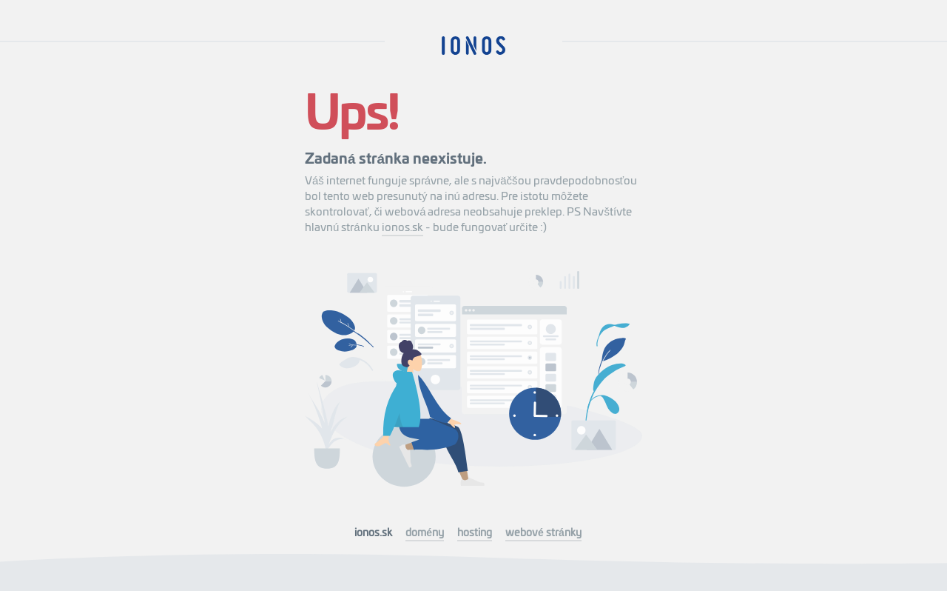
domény (424, 531)
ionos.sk (402, 226)
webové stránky (543, 531)
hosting (474, 531)
